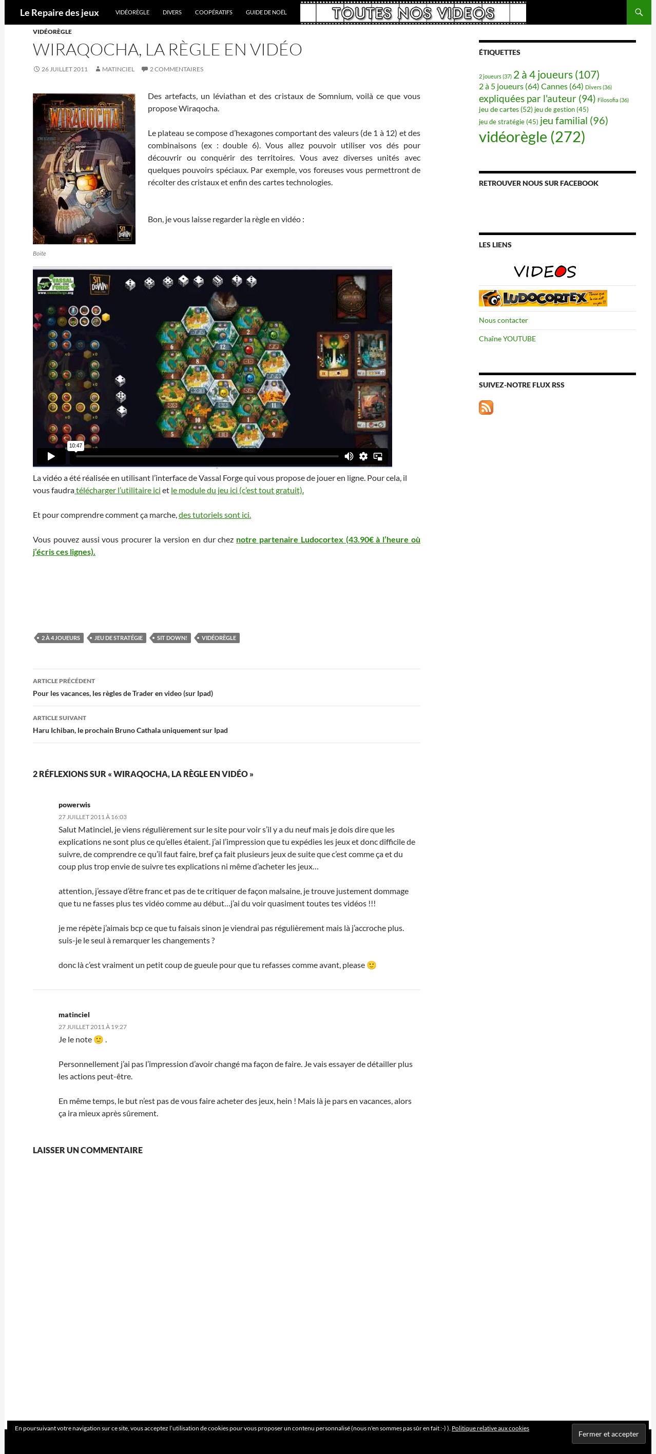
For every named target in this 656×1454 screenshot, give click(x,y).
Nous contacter (503, 320)
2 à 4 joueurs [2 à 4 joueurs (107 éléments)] (556, 74)
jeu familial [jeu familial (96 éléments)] (574, 120)
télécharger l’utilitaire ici (117, 490)
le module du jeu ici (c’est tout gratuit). (237, 490)
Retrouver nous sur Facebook (539, 183)
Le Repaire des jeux (59, 12)
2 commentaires (176, 69)
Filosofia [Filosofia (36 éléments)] (613, 99)
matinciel (118, 69)
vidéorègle (132, 12)
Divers (172, 12)
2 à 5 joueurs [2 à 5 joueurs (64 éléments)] (509, 86)
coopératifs (214, 12)
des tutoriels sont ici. (215, 514)
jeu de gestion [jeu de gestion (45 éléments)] (561, 109)
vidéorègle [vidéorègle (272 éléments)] (532, 136)
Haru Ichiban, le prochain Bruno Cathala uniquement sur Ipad (226, 723)
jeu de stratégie (118, 637)
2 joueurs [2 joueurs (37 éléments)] (495, 76)
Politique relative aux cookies (490, 1428)
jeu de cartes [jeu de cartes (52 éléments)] (506, 109)
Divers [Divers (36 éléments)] (598, 87)
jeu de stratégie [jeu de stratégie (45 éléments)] (508, 122)
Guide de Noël (266, 12)
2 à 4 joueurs (61, 637)
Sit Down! (172, 637)
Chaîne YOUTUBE (507, 338)
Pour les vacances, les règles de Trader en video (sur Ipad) (226, 686)
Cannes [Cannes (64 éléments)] (562, 86)
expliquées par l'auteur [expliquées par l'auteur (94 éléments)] (537, 98)
